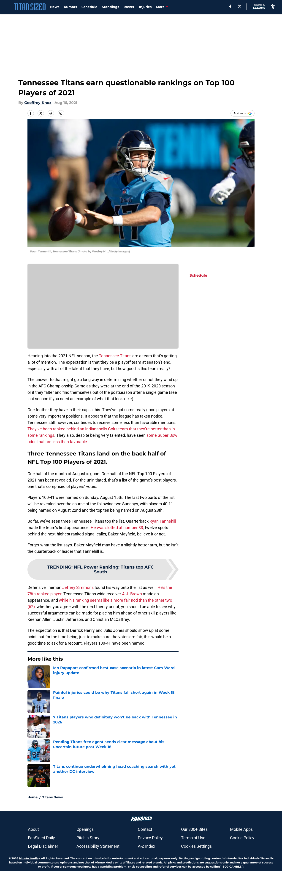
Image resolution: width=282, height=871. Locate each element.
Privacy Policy (150, 837)
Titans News (52, 797)
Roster (129, 7)
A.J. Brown (132, 593)
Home (32, 797)
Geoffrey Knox (38, 103)
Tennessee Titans (115, 355)
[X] (239, 6)
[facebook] (230, 6)
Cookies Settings (196, 846)
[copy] (61, 113)
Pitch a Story (87, 837)
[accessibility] (273, 6)
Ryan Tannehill (162, 521)
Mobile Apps (241, 829)
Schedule (89, 7)
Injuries (145, 7)
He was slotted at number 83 (117, 527)
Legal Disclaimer (43, 846)
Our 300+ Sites (194, 829)
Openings (85, 829)
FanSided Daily (41, 837)
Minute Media (28, 858)
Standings (110, 7)
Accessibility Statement (97, 846)
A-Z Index (146, 846)
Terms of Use (193, 837)
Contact (145, 829)
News (54, 7)
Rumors (70, 7)
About (33, 829)
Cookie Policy (242, 837)
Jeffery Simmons (78, 587)
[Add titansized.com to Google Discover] (242, 113)
